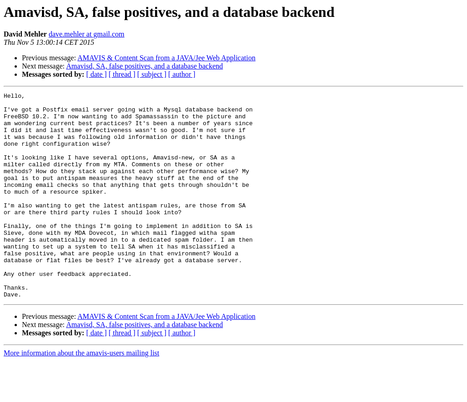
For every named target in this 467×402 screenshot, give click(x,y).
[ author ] (182, 74)
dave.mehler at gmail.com (87, 34)
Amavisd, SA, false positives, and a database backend (144, 66)
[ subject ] (151, 74)
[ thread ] (122, 74)
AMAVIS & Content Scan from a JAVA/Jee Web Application (166, 58)
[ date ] (96, 74)
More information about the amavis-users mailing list (81, 394)
